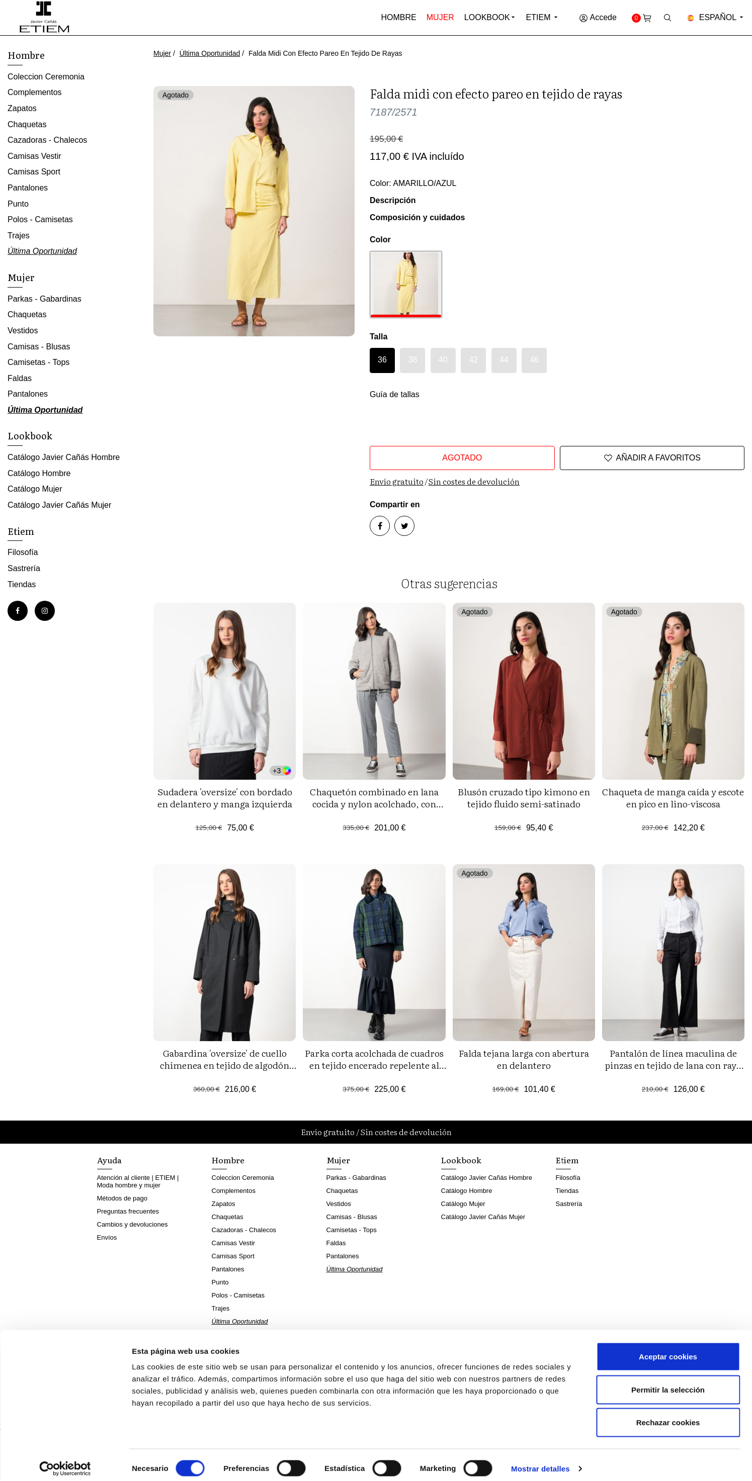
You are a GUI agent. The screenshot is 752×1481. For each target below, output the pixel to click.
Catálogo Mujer (35, 489)
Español (715, 17)
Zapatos (22, 108)
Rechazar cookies (668, 1415)
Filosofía (23, 552)
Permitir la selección (668, 1382)
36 (382, 359)
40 (443, 359)
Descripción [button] (393, 200)
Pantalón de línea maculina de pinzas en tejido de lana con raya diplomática (673, 1065)
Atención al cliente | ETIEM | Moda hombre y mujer (138, 1181)
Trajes (19, 235)
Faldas (20, 378)
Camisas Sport (34, 171)
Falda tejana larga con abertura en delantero (524, 1059)
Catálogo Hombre (39, 473)
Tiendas (22, 584)
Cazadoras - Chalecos (47, 140)
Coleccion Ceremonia (46, 76)
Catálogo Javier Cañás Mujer (59, 505)
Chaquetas (27, 124)
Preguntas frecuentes (128, 1211)
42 (473, 359)
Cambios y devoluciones (132, 1224)
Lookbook (487, 17)
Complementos (35, 92)
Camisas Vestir (34, 156)
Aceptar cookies (668, 1349)
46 (534, 359)
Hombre (398, 17)
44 (504, 359)
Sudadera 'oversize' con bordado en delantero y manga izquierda (224, 797)
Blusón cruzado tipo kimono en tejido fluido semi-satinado (524, 797)
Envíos (107, 1237)
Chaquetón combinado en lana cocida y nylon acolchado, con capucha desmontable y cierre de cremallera (374, 810)
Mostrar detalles (540, 1461)
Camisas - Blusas (39, 346)
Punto (18, 204)
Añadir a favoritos (652, 457)
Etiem (542, 17)
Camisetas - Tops (38, 362)
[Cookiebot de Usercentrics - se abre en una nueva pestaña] (65, 1461)
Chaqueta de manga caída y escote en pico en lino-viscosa (673, 797)
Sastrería (24, 568)
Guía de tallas (395, 394)
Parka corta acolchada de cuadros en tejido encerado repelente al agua (374, 1065)
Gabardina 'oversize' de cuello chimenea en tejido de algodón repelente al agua (224, 1065)
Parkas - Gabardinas (44, 299)
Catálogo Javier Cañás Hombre (64, 457)
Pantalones (28, 187)
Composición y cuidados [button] (417, 217)
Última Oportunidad (210, 53)
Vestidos (23, 330)
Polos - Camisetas (40, 219)
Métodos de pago (122, 1198)
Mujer (440, 17)
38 (412, 359)
